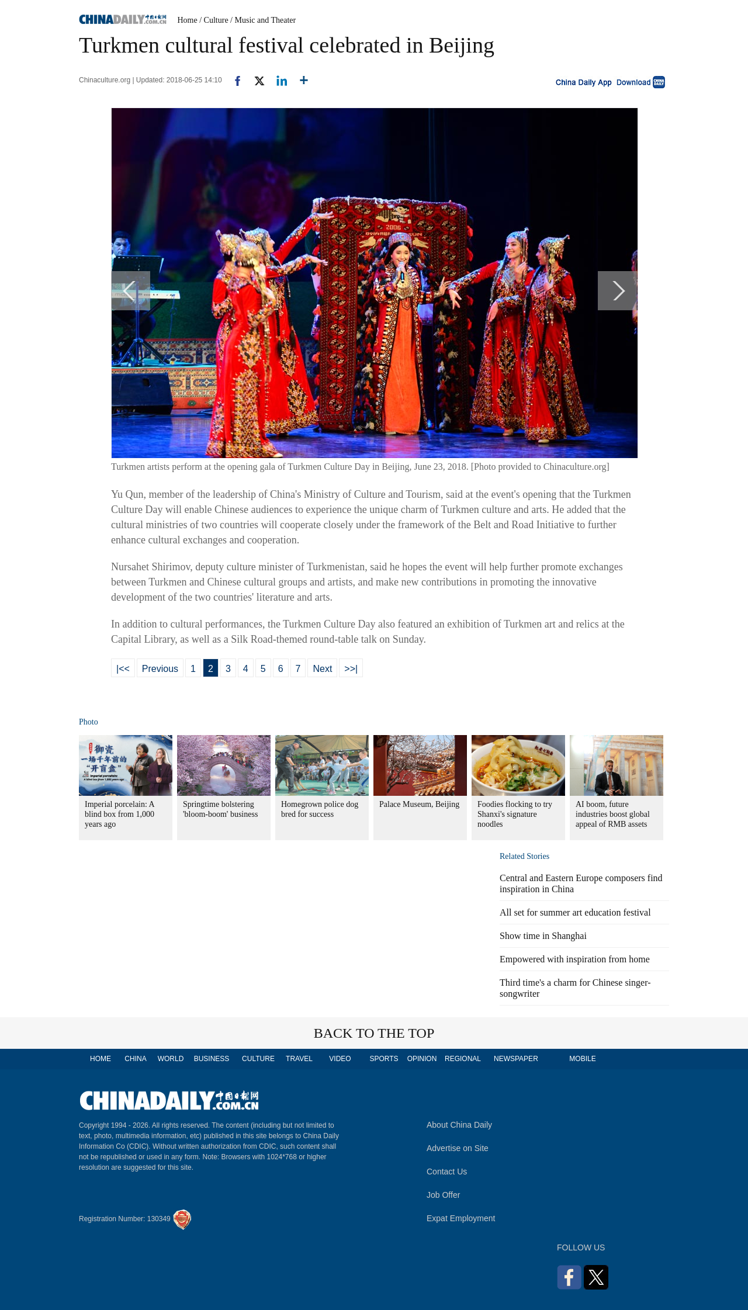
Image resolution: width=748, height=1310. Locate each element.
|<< (123, 669)
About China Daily (459, 1124)
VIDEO (340, 1059)
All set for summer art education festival (575, 912)
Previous (160, 669)
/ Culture (213, 20)
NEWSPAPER (515, 1059)
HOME (100, 1059)
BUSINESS (212, 1059)
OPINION (422, 1059)
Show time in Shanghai (543, 936)
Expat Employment (461, 1218)
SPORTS (383, 1059)
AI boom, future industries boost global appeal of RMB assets (613, 814)
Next (322, 669)
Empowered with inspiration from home (575, 959)
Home (188, 20)
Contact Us (447, 1171)
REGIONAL (463, 1059)
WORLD (171, 1059)
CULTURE (258, 1059)
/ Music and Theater (263, 20)
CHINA (135, 1059)
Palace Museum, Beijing (419, 804)
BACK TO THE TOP (374, 1033)
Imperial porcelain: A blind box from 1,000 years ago (119, 814)
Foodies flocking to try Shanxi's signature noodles (514, 814)
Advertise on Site (458, 1148)
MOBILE (582, 1059)
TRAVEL (299, 1059)
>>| (351, 669)
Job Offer (443, 1195)
